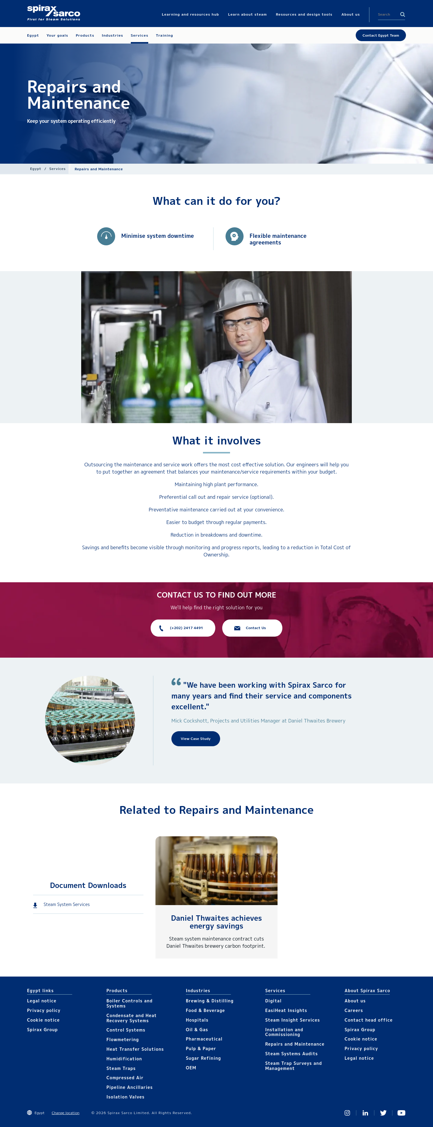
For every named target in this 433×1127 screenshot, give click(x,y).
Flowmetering (122, 1039)
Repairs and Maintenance (294, 1044)
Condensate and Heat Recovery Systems (131, 1018)
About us (355, 1001)
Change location (65, 1112)
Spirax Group (42, 1029)
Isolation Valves (125, 1097)
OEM (191, 1068)
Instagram (347, 1113)
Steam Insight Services (292, 1020)
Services (57, 168)
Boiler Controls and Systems (129, 1003)
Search (402, 14)
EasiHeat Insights (286, 1010)
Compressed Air (125, 1077)
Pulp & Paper (201, 1048)
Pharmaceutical (204, 1039)
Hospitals (197, 1020)
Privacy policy (44, 1010)
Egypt (35, 168)
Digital (273, 1001)
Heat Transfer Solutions (135, 1049)
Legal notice (42, 1001)
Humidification (124, 1059)
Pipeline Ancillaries (129, 1087)
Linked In (365, 1113)
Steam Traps (121, 1068)
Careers (354, 1010)
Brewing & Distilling (210, 1001)
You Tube (401, 1113)
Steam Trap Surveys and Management (293, 1065)
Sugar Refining (203, 1058)
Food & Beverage (205, 1010)
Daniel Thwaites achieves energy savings (216, 922)
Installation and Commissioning (284, 1032)
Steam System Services (67, 904)
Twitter (383, 1113)
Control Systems (126, 1030)
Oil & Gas (197, 1029)
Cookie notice (43, 1020)
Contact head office (369, 1020)
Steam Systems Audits (291, 1053)
